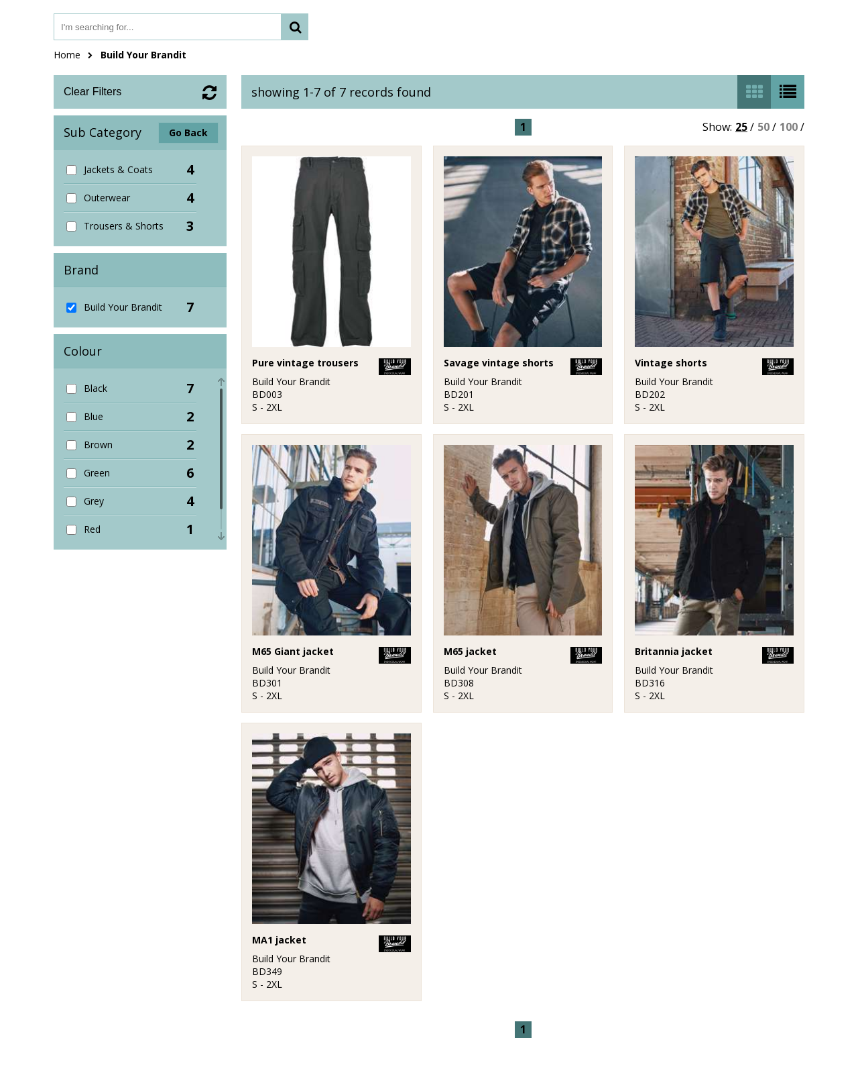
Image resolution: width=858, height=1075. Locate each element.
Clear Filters (92, 91)
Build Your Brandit (143, 54)
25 (741, 126)
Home (67, 54)
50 (763, 126)
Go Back (188, 132)
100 (789, 126)
